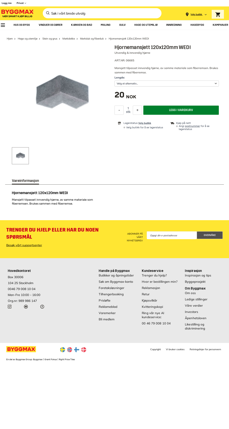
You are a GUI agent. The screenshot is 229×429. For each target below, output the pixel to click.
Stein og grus (49, 38)
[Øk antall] (137, 110)
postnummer (192, 126)
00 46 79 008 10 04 (156, 323)
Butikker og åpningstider (116, 275)
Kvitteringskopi (152, 307)
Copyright (155, 349)
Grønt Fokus (50, 359)
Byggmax (37, 359)
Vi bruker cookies (175, 349)
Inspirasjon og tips (198, 275)
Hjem (10, 38)
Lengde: (119, 77)
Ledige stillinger (196, 299)
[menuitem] (3, 25)
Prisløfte (104, 300)
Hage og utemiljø (27, 38)
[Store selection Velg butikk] (196, 14)
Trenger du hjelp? (154, 275)
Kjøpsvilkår (149, 300)
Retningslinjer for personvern (205, 349)
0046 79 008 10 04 (21, 289)
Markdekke (68, 38)
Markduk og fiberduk (92, 38)
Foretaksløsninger (111, 288)
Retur (146, 294)
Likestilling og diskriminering (195, 326)
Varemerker (107, 313)
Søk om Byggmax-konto (116, 282)
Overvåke (210, 235)
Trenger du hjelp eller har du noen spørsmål (52, 233)
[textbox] (125, 97)
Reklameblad (108, 307)
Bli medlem (106, 319)
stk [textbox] (128, 112)
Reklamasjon (151, 288)
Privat (20, 3)
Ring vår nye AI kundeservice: (153, 315)
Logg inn (7, 3)
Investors (191, 312)
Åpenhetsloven (195, 318)
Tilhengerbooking (111, 294)
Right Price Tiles (67, 359)
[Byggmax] (17, 13)
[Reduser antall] (119, 110)
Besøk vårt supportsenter (24, 245)
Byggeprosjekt (195, 282)
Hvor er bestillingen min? (159, 282)
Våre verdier (194, 305)
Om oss (190, 293)
